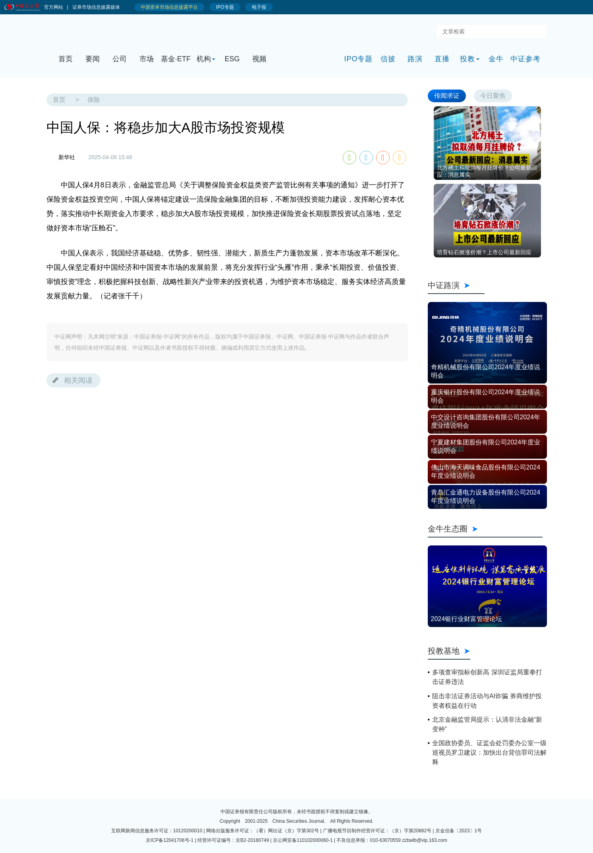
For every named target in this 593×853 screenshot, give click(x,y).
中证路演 (456, 285)
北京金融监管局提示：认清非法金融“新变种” (487, 724)
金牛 (496, 59)
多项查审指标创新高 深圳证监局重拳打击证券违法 (487, 677)
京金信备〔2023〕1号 (458, 831)
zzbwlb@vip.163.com (424, 840)
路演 (415, 59)
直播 (442, 59)
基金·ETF (176, 59)
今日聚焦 (493, 95)
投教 (467, 59)
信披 (388, 59)
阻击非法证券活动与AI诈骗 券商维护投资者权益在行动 (487, 701)
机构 (204, 59)
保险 (93, 99)
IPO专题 (358, 59)
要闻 (92, 59)
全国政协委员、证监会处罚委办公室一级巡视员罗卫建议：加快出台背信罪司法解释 (489, 752)
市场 (146, 59)
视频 (259, 59)
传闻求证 (447, 95)
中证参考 (525, 59)
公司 (119, 59)
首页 (65, 59)
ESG (232, 59)
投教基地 (449, 651)
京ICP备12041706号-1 (169, 840)
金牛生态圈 (485, 528)
